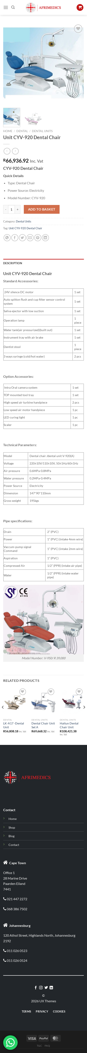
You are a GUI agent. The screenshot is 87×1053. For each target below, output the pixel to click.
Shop (12, 827)
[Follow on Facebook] (35, 988)
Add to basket (42, 209)
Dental (22, 131)
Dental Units (42, 131)
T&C (39, 1045)
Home (7, 131)
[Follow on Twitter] (46, 988)
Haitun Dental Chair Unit (69, 725)
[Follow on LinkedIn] (51, 988)
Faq (47, 1045)
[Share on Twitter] (22, 237)
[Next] (84, 715)
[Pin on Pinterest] (37, 237)
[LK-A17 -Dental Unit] (15, 701)
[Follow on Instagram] (41, 988)
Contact (14, 845)
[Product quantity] (11, 209)
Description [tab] (12, 263)
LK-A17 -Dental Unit (13, 725)
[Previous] (3, 715)
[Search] (13, 7)
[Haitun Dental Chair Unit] (72, 701)
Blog (11, 836)
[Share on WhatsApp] (7, 237)
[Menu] (5, 7)
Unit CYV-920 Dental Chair (25, 228)
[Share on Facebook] (14, 237)
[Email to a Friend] (30, 237)
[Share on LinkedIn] (45, 237)
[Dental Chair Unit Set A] (43, 701)
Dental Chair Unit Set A (43, 725)
